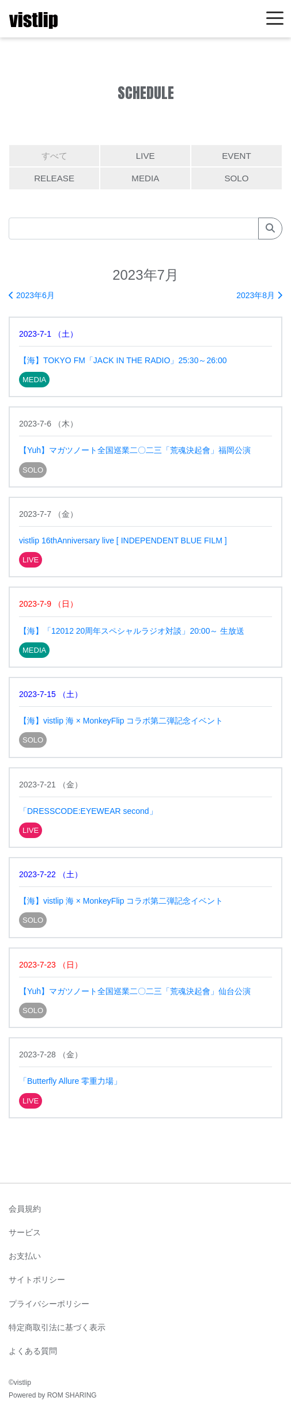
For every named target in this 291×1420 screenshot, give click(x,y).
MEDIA (145, 178)
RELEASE (54, 178)
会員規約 (25, 1208)
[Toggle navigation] (275, 19)
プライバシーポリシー (49, 1303)
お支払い (25, 1256)
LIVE (145, 156)
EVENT (236, 156)
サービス (25, 1232)
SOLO (236, 178)
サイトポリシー (37, 1279)
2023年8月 (259, 295)
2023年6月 (32, 295)
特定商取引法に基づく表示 (57, 1327)
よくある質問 (33, 1351)
